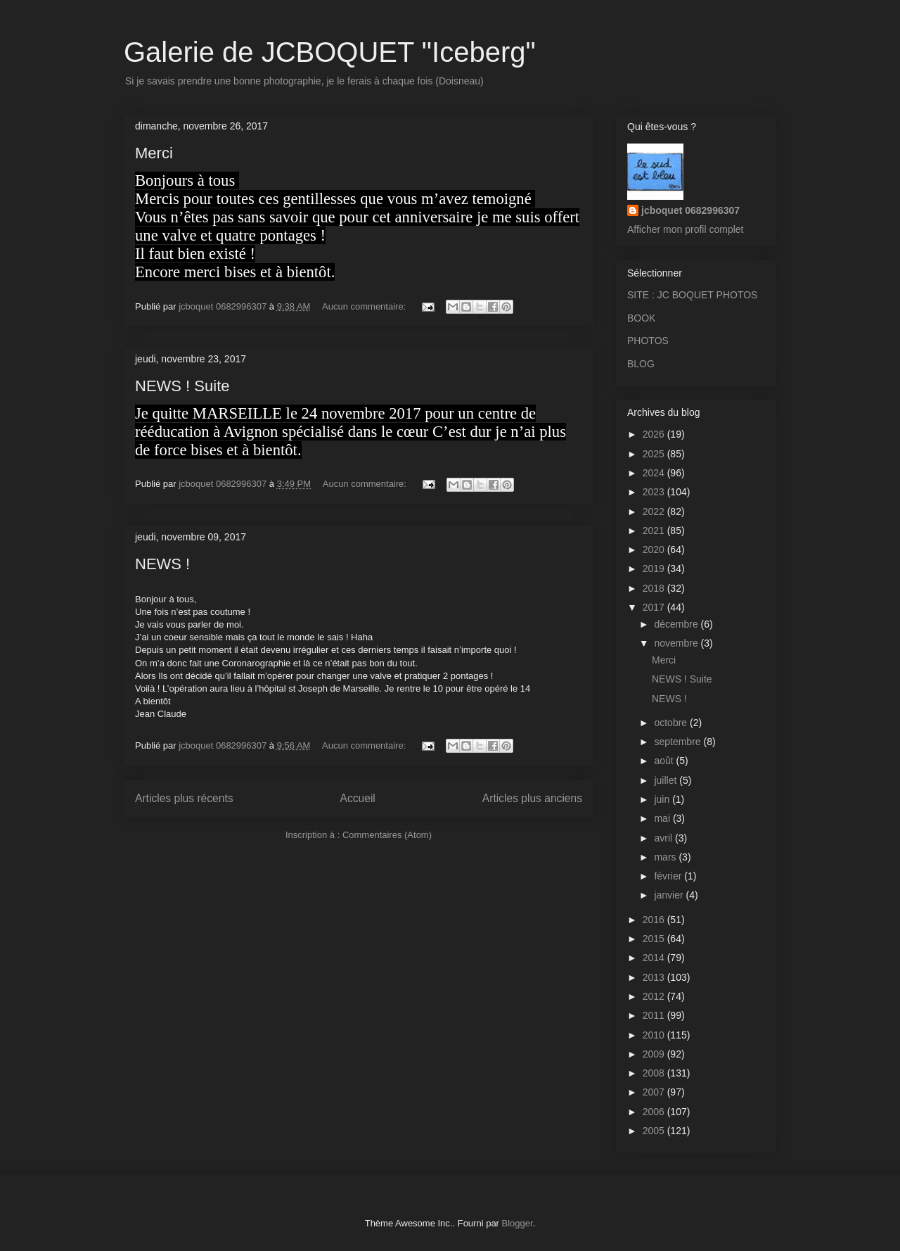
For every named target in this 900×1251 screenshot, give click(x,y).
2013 (655, 977)
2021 (655, 530)
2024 (655, 472)
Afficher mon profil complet (685, 229)
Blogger (517, 1223)
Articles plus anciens (532, 798)
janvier (670, 895)
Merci (154, 153)
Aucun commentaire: (365, 306)
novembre (677, 643)
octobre (672, 722)
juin (663, 799)
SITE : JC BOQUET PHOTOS (692, 294)
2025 (655, 453)
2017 (655, 607)
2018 (655, 588)
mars (666, 857)
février (669, 876)
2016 (655, 919)
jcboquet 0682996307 (690, 210)
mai (663, 818)
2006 (655, 1111)
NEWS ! (162, 564)
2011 (655, 1015)
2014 (655, 957)
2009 (655, 1054)
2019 (655, 568)
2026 (655, 434)
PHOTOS (648, 340)
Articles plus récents (184, 798)
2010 (655, 1035)
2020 (655, 549)
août (665, 760)
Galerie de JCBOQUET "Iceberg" (330, 52)
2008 (655, 1073)
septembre (678, 741)
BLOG (641, 363)
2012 (655, 996)
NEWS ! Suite (182, 386)
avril (664, 838)
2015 (655, 938)
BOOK (641, 318)
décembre (677, 624)
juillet (666, 780)
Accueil (357, 798)
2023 (655, 491)
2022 (655, 511)
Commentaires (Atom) (387, 835)
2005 (655, 1130)
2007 (655, 1092)
